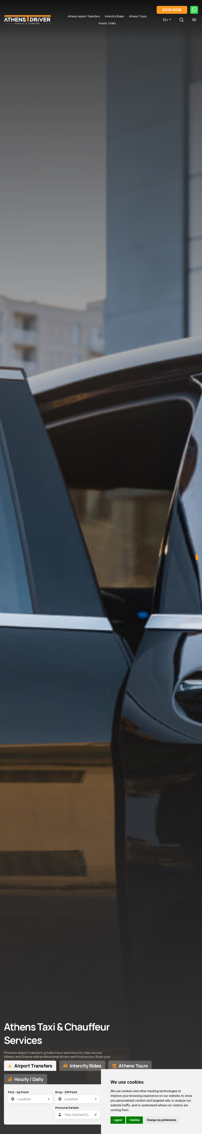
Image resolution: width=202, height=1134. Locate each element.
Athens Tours (138, 16)
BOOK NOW (172, 9)
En (167, 19)
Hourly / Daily (107, 23)
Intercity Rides (114, 16)
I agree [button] (118, 1120)
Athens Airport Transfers (84, 16)
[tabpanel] (101, 567)
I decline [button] (134, 1120)
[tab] (30, 1066)
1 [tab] (197, 557)
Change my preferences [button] (161, 1120)
